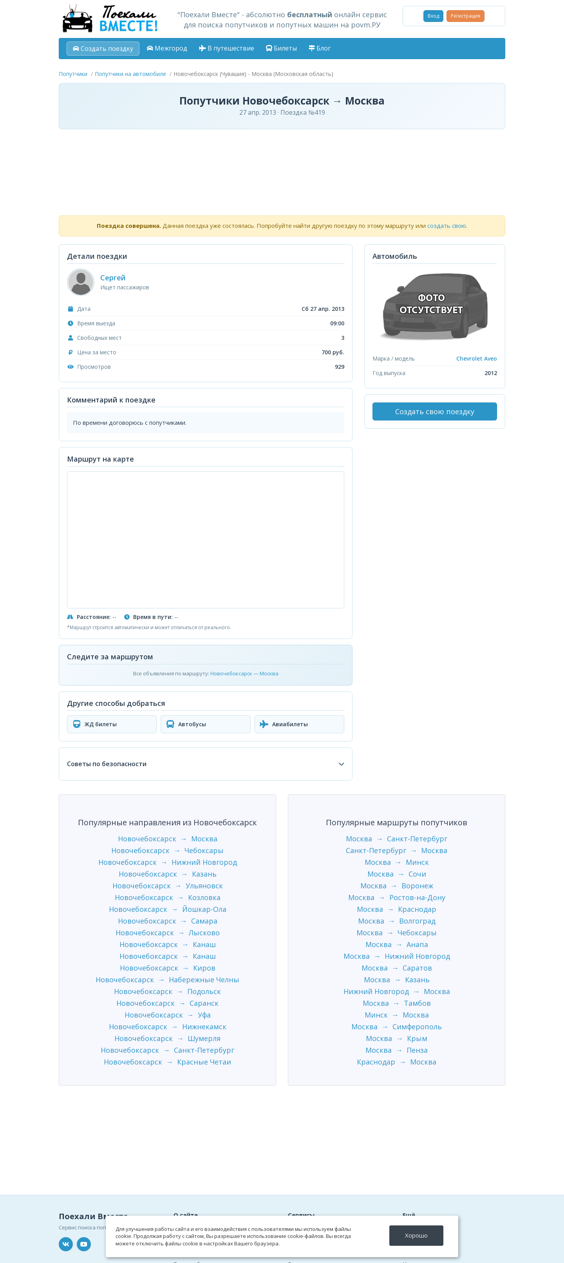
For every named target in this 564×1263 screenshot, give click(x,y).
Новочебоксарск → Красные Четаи (167, 1061)
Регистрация (465, 16)
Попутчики (73, 74)
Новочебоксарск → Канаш (167, 944)
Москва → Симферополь (396, 1026)
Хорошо (416, 1235)
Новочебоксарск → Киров (167, 968)
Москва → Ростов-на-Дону (396, 897)
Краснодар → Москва (396, 1061)
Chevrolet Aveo (476, 358)
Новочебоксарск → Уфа (168, 1014)
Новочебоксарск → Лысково (168, 932)
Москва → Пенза (396, 1050)
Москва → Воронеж (396, 885)
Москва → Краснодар (396, 909)
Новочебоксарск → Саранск (167, 1003)
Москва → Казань (397, 979)
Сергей (113, 277)
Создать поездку (103, 48)
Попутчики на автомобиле (130, 74)
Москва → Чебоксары (396, 932)
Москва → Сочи (396, 874)
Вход (433, 16)
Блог (320, 48)
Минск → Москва (397, 1014)
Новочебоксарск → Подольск (167, 991)
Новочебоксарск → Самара (167, 921)
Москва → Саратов (397, 968)
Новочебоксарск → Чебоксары (167, 850)
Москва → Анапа (396, 944)
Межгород (167, 48)
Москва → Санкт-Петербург (396, 838)
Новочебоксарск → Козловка (168, 897)
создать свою (446, 225)
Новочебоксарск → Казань (168, 874)
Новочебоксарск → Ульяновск (167, 885)
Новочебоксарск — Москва (244, 673)
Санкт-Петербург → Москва (396, 850)
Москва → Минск (397, 862)
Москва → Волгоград (397, 921)
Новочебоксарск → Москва (167, 838)
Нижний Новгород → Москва (396, 991)
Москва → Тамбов (397, 1003)
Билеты (281, 48)
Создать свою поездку (434, 411)
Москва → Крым (396, 1038)
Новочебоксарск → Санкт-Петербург (167, 1050)
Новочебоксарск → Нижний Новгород (167, 862)
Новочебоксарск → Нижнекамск (167, 1026)
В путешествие (226, 48)
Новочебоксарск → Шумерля (167, 1038)
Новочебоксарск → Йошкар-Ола (167, 909)
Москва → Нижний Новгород (396, 956)
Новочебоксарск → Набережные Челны (167, 979)
